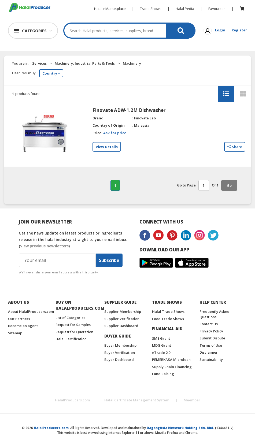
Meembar (192, 400)
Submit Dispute (212, 338)
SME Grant (161, 338)
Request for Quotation (74, 331)
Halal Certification (71, 338)
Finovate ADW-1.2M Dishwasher (129, 110)
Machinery (132, 63)
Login (220, 30)
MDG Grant (161, 345)
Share (234, 146)
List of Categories (70, 317)
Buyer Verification (119, 352)
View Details (107, 146)
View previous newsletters (44, 245)
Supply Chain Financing (172, 366)
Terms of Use (210, 345)
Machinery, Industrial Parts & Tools (85, 63)
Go (229, 185)
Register (239, 30)
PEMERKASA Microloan (171, 359)
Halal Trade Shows (168, 311)
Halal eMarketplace (110, 8)
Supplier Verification (121, 318)
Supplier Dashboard (121, 325)
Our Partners (19, 318)
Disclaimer (208, 352)
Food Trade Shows (168, 318)
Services (39, 63)
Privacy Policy (211, 331)
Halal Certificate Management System (136, 400)
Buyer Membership (120, 345)
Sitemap (15, 333)
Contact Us (208, 323)
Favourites (217, 8)
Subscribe (109, 260)
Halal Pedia (185, 8)
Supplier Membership (122, 311)
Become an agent (23, 325)
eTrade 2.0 (161, 352)
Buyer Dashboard (119, 359)
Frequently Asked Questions (214, 314)
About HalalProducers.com (31, 311)
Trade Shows (150, 8)
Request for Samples (73, 324)
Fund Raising (163, 373)
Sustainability (211, 359)
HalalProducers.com (72, 400)
